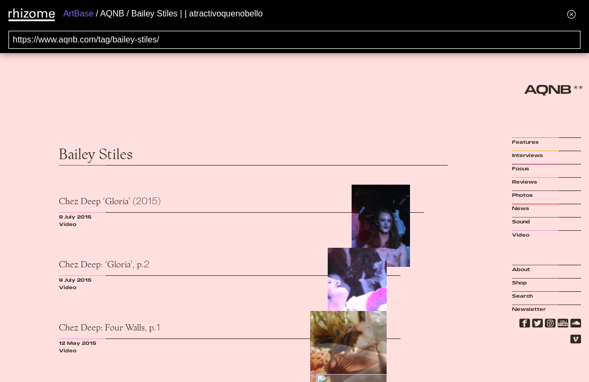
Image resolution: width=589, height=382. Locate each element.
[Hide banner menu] (571, 14)
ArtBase (78, 13)
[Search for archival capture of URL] (294, 40)
